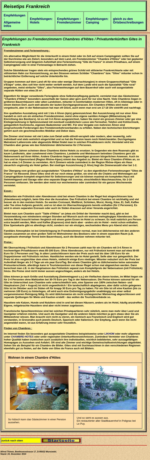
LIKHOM (109, 333)
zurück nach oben (12, 440)
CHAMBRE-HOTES (22, 336)
